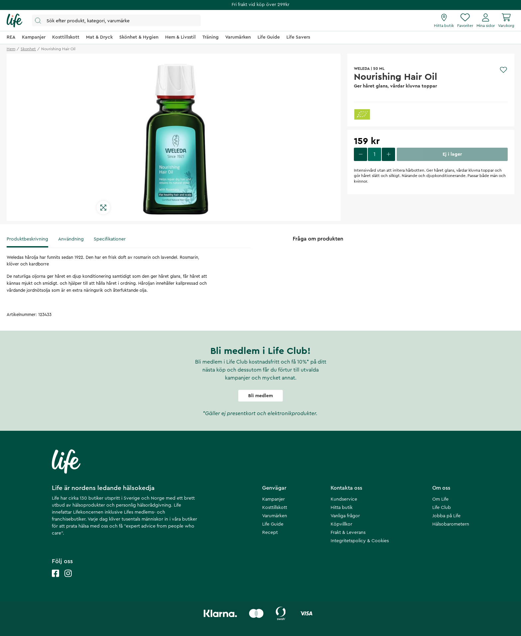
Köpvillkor (341, 524)
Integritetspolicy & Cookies (360, 541)
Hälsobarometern (450, 524)
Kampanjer (273, 499)
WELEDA (362, 69)
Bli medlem (260, 396)
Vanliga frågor (345, 516)
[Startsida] (14, 21)
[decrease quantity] (360, 154)
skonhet (28, 49)
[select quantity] (374, 154)
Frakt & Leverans (348, 532)
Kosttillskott (274, 507)
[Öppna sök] (116, 20)
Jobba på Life (446, 516)
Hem (11, 49)
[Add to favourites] (503, 70)
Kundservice (344, 499)
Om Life (440, 499)
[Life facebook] (55, 580)
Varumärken (274, 516)
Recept (270, 532)
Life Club (441, 507)
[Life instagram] (68, 580)
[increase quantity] (388, 154)
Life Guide (272, 524)
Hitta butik (342, 507)
